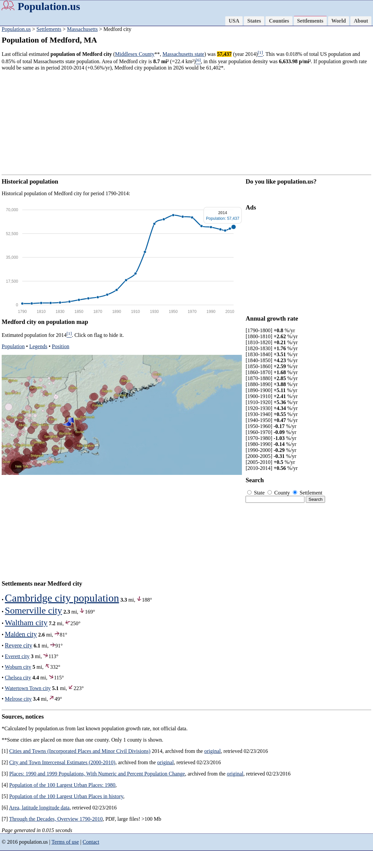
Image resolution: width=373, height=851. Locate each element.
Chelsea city (18, 677)
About (361, 21)
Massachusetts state (183, 54)
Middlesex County (135, 54)
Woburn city (18, 667)
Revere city (18, 645)
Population (13, 346)
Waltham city (26, 622)
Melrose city (18, 699)
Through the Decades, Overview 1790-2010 (55, 819)
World (338, 21)
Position (60, 346)
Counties (279, 21)
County (279, 493)
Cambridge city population (62, 598)
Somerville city (33, 610)
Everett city (17, 656)
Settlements (310, 21)
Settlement (307, 493)
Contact (91, 842)
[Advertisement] (186, 122)
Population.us (49, 6)
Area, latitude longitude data (39, 807)
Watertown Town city (28, 688)
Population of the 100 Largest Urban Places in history (66, 796)
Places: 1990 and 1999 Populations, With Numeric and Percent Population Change (97, 774)
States (254, 21)
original (212, 751)
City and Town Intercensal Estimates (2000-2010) (62, 762)
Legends (38, 346)
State (256, 493)
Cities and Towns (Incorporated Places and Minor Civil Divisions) (79, 751)
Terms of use (65, 842)
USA (234, 21)
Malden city (21, 634)
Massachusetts (82, 29)
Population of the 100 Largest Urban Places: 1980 (62, 785)
